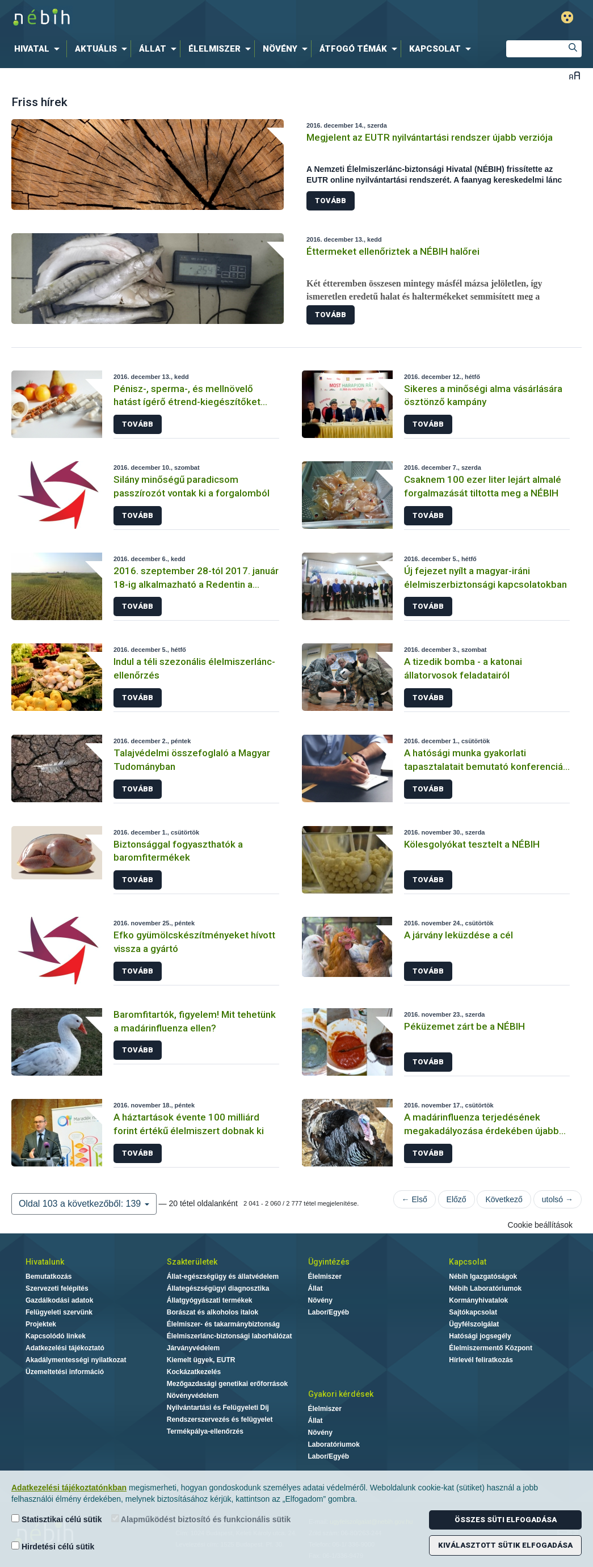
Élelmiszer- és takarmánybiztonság (223, 1324)
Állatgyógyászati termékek (210, 1300)
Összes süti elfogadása (506, 1519)
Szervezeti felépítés (57, 1288)
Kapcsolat (467, 1261)
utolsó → (557, 1199)
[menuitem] (39, 48)
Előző (456, 1199)
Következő (503, 1199)
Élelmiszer (325, 1276)
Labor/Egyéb (329, 1312)
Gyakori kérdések (340, 1393)
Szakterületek (192, 1261)
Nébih (175, 18)
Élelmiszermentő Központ (490, 1348)
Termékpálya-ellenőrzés (205, 1431)
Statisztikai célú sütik (56, 1519)
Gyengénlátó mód (567, 17)
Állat (315, 1288)
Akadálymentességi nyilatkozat (76, 1360)
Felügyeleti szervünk (59, 1312)
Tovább (330, 200)
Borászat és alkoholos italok (212, 1312)
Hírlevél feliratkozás (481, 1360)
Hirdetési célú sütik (52, 1546)
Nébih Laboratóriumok (485, 1288)
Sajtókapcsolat (473, 1312)
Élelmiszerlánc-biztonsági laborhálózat (229, 1336)
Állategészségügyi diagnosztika (218, 1288)
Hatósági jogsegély (480, 1336)
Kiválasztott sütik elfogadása (505, 1545)
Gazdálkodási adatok (59, 1300)
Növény (320, 1300)
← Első (414, 1199)
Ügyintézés (329, 1261)
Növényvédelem (192, 1396)
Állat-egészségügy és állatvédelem (223, 1276)
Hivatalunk (45, 1261)
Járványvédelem (193, 1348)
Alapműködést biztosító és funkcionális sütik (201, 1519)
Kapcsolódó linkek (56, 1336)
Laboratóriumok (334, 1444)
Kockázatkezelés (194, 1372)
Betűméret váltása (574, 75)
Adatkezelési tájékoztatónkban (69, 1487)
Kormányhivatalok (478, 1300)
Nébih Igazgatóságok (483, 1276)
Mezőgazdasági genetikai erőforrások (227, 1384)
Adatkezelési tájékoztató (65, 1348)
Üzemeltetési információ (65, 1372)
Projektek (41, 1324)
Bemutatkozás (49, 1276)
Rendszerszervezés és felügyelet (220, 1419)
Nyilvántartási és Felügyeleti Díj (218, 1408)
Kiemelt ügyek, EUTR (201, 1360)
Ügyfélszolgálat (474, 1324)
